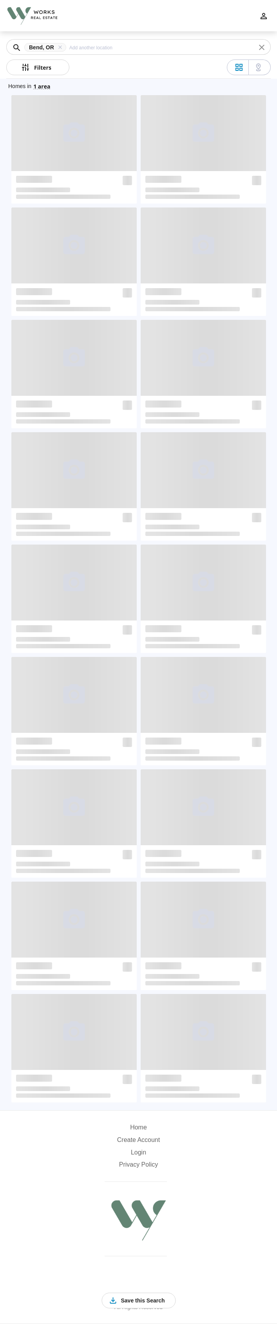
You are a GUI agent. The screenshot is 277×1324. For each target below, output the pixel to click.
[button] (46, 47)
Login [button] (138, 1152)
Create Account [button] (138, 1139)
